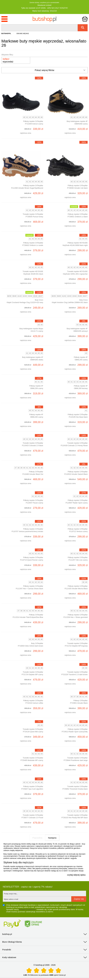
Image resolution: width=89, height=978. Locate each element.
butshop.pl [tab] (7, 934)
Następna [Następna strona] (52, 838)
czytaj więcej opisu (76, 875)
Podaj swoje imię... (11, 894)
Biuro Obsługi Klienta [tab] (12, 942)
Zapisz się (79, 899)
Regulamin (72, 907)
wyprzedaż (8, 60)
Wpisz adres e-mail (11, 899)
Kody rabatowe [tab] (9, 957)
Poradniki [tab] (6, 949)
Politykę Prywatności (27, 909)
